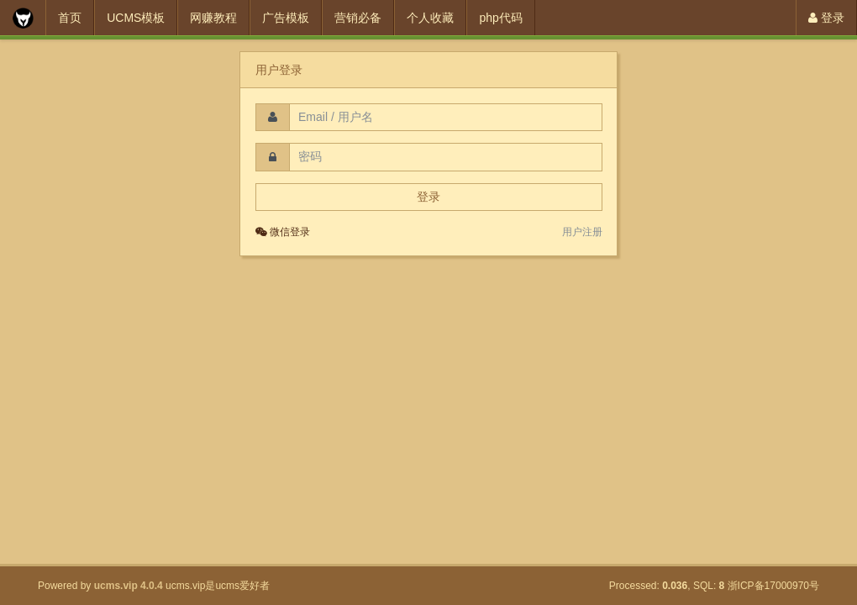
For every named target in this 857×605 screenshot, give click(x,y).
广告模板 (285, 17)
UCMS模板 (136, 17)
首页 (69, 17)
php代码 (500, 17)
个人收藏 (430, 17)
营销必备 (357, 17)
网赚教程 (213, 17)
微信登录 (282, 232)
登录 (826, 17)
